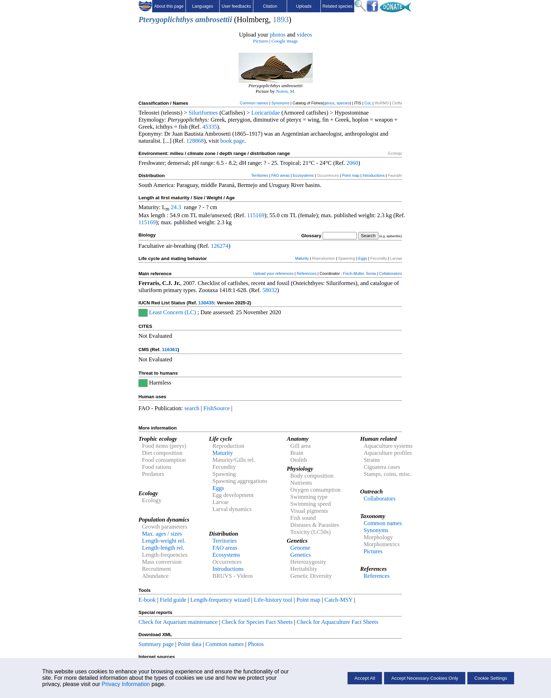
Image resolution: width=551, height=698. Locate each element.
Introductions (374, 175)
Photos (256, 644)
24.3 (176, 207)
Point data (189, 644)
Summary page (156, 644)
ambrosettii (213, 19)
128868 (195, 140)
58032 (269, 290)
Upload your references (273, 273)
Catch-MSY (338, 599)
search (192, 408)
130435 (206, 302)
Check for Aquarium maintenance (178, 622)
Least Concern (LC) (172, 312)
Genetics (300, 554)
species (343, 103)
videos (304, 34)
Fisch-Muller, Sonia (359, 273)
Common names (254, 103)
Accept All (365, 678)
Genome (300, 547)
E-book (147, 599)
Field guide (173, 599)
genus (329, 103)
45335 (209, 126)
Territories (259, 175)
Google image (285, 41)
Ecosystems (303, 175)
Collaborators (390, 273)
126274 (219, 246)
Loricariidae (265, 112)
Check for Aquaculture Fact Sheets (337, 622)
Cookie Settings (490, 678)
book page (232, 140)
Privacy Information (126, 684)
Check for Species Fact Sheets (257, 622)
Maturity (302, 258)
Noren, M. (285, 91)
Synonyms (280, 103)
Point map (350, 175)
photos (277, 34)
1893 (281, 19)
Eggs (362, 258)
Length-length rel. (163, 547)
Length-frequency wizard (220, 599)
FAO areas (280, 175)
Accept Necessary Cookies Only (424, 678)
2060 (352, 163)
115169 (255, 215)
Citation (270, 6)
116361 (169, 349)
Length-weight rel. (164, 540)
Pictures (260, 41)
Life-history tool (273, 599)
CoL (367, 103)
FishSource (216, 408)
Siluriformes (203, 112)
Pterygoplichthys (165, 19)
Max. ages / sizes (162, 533)
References (306, 273)
